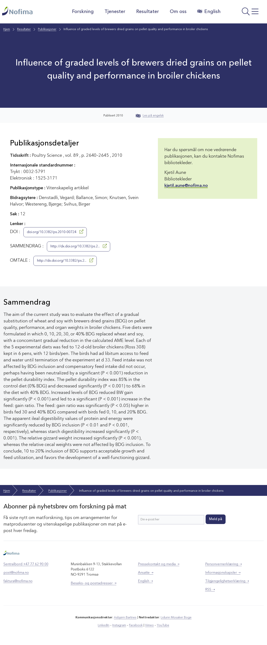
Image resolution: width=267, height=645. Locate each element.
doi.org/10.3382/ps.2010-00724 (55, 232)
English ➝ (145, 581)
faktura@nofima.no (18, 581)
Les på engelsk (150, 115)
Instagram (119, 625)
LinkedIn (103, 625)
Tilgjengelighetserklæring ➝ (227, 581)
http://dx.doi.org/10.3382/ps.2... (78, 246)
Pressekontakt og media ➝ (158, 564)
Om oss (178, 11)
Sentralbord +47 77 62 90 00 (25, 564)
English (209, 11)
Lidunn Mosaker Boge (176, 617)
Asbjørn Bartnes (125, 617)
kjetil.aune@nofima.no (186, 186)
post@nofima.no (16, 573)
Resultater (147, 11)
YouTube (163, 625)
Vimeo (149, 625)
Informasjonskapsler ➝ (223, 573)
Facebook (136, 625)
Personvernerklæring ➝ (223, 564)
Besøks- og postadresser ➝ (93, 583)
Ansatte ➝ (145, 573)
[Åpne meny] (245, 12)
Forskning (83, 11)
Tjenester (115, 11)
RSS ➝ (210, 589)
